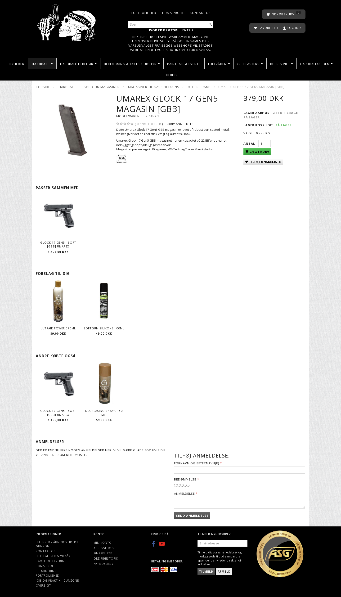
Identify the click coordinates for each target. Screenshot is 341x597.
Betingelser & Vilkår (53, 556)
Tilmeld (206, 572)
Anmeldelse (184, 493)
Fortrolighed (143, 13)
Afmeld (224, 572)
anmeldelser (149, 124)
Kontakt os (200, 13)
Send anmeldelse (192, 515)
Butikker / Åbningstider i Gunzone (57, 544)
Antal (249, 143)
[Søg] (210, 24)
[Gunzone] (67, 21)
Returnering (46, 571)
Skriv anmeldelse (180, 124)
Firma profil (173, 13)
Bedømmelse (185, 479)
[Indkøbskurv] (284, 14)
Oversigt (43, 585)
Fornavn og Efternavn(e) (196, 463)
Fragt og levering (51, 561)
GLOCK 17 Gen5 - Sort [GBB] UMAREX (58, 244)
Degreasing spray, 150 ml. (104, 413)
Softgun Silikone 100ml (104, 328)
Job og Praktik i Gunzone (57, 580)
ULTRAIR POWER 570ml (58, 328)
